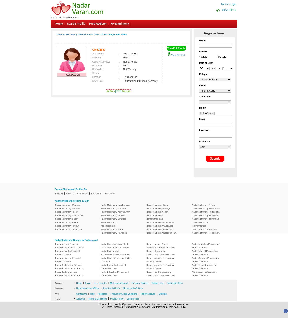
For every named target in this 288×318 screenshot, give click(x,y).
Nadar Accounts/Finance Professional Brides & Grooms (69, 246)
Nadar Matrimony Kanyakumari (115, 212)
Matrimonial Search (119, 283)
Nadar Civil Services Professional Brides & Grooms (115, 253)
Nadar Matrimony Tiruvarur (204, 229)
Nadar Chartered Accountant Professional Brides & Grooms (115, 246)
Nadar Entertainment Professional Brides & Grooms (160, 253)
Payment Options (140, 283)
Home (59, 23)
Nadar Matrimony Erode (66, 222)
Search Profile (76, 23)
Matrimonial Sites (89, 34)
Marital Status (81, 194)
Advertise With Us (111, 288)
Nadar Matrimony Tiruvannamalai (200, 224)
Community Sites (175, 283)
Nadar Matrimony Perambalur (206, 208)
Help (92, 294)
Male (204, 57)
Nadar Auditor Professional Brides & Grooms (68, 260)
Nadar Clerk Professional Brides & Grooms (116, 260)
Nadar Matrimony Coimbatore (69, 215)
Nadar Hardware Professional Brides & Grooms (160, 267)
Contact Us (81, 294)
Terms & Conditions (97, 299)
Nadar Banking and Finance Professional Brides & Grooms (69, 267)
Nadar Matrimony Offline (87, 288)
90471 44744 (229, 10)
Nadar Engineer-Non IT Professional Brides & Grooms (160, 246)
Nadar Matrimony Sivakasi (113, 219)
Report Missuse (148, 294)
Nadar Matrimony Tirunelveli (68, 229)
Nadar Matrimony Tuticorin (113, 208)
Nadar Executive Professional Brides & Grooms (160, 260)
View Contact (176, 55)
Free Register (98, 23)
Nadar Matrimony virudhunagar (115, 205)
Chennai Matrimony (66, 34)
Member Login (228, 4)
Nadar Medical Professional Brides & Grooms (205, 253)
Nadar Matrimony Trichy (66, 212)
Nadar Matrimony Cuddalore (159, 226)
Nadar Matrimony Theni (157, 212)
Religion (59, 194)
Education (96, 194)
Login (87, 283)
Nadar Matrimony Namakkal (114, 233)
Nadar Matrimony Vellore (112, 229)
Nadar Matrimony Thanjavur (205, 215)
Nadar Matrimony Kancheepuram (109, 224)
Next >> (126, 91)
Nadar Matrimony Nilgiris (203, 205)
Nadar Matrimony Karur (157, 205)
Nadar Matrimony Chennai (67, 205)
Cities (69, 194)
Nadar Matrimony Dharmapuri (160, 222)
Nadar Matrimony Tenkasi (113, 215)
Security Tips (133, 299)
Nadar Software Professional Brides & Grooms (205, 260)
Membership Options (133, 288)
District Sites (157, 283)
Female (222, 57)
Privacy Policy (116, 299)
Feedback (102, 294)
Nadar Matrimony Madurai (67, 208)
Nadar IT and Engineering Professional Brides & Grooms (160, 274)
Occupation (109, 194)
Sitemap (163, 294)
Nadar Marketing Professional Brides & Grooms (206, 246)
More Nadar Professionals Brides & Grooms (204, 274)
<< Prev (110, 91)
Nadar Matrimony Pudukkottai (206, 212)
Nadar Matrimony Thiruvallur (205, 219)
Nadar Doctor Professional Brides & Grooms (113, 267)
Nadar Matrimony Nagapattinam (161, 233)
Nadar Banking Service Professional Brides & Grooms (69, 274)
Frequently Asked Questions (124, 294)
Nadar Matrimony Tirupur (67, 226)
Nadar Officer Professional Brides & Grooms (204, 267)
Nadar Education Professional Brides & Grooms (115, 274)
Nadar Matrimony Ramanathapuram (154, 217)
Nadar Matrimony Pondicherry (206, 233)
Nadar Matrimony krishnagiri (159, 229)
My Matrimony (120, 23)
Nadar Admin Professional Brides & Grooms (67, 253)
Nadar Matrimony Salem (66, 219)
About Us (80, 299)
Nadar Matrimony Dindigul (158, 208)
